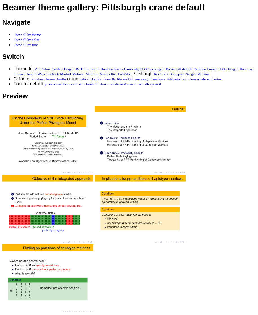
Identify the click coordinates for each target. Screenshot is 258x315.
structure (189, 79)
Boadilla (106, 69)
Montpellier (108, 74)
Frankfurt (214, 69)
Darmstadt (173, 69)
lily (119, 79)
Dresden (200, 69)
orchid (128, 79)
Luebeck (52, 74)
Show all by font (26, 45)
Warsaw (204, 74)
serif (74, 84)
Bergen (69, 69)
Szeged (191, 74)
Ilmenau (20, 74)
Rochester (161, 74)
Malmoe (78, 74)
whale (201, 79)
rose (137, 79)
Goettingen (230, 69)
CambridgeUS (134, 69)
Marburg (92, 74)
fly (114, 79)
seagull (146, 79)
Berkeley (82, 69)
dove (106, 79)
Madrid (65, 74)
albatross (38, 79)
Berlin (94, 69)
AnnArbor (42, 69)
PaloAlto (124, 74)
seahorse (159, 79)
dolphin (96, 79)
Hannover (247, 69)
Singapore (177, 74)
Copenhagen (155, 69)
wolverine (214, 79)
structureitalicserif (113, 84)
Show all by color (26, 40)
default (187, 69)
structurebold (88, 84)
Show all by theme (27, 35)
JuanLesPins (36, 74)
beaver (51, 79)
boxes (118, 69)
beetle (61, 79)
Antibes (56, 69)
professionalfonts (57, 84)
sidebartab (174, 79)
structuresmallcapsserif (144, 84)
